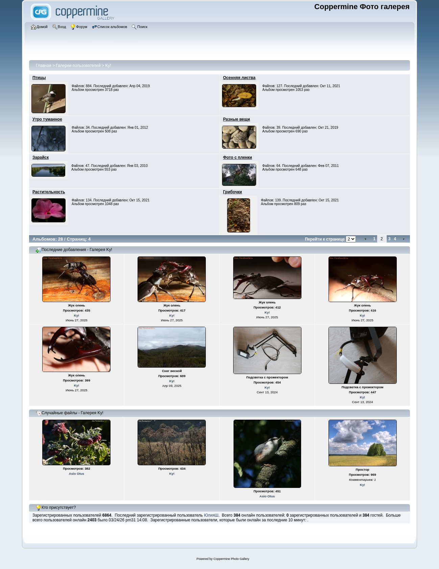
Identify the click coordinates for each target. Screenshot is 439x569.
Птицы (39, 77)
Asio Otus (76, 473)
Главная (43, 65)
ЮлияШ (211, 515)
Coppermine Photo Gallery (231, 559)
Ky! (108, 65)
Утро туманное (47, 119)
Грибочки (232, 192)
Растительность (48, 192)
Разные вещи (236, 119)
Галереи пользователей (78, 65)
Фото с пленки (237, 157)
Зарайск (40, 157)
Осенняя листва (239, 77)
